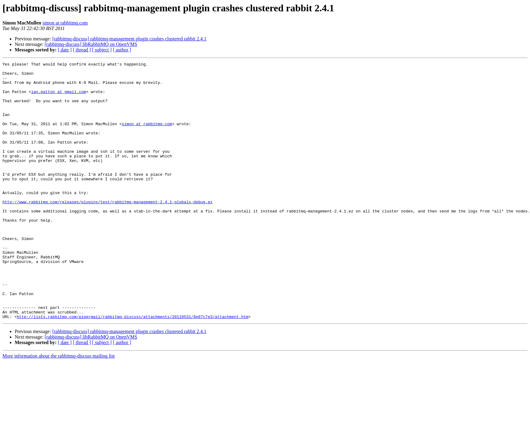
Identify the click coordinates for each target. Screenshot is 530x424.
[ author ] (122, 49)
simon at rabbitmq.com (65, 22)
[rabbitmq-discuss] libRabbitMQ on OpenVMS (91, 44)
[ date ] (65, 49)
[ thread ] (82, 49)
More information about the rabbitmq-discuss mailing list (58, 407)
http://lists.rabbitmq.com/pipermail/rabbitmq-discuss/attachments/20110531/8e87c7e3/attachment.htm (132, 368)
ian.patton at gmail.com (58, 98)
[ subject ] (102, 49)
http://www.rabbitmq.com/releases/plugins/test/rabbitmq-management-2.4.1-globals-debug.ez (107, 230)
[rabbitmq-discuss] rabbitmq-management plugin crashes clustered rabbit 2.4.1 (129, 38)
